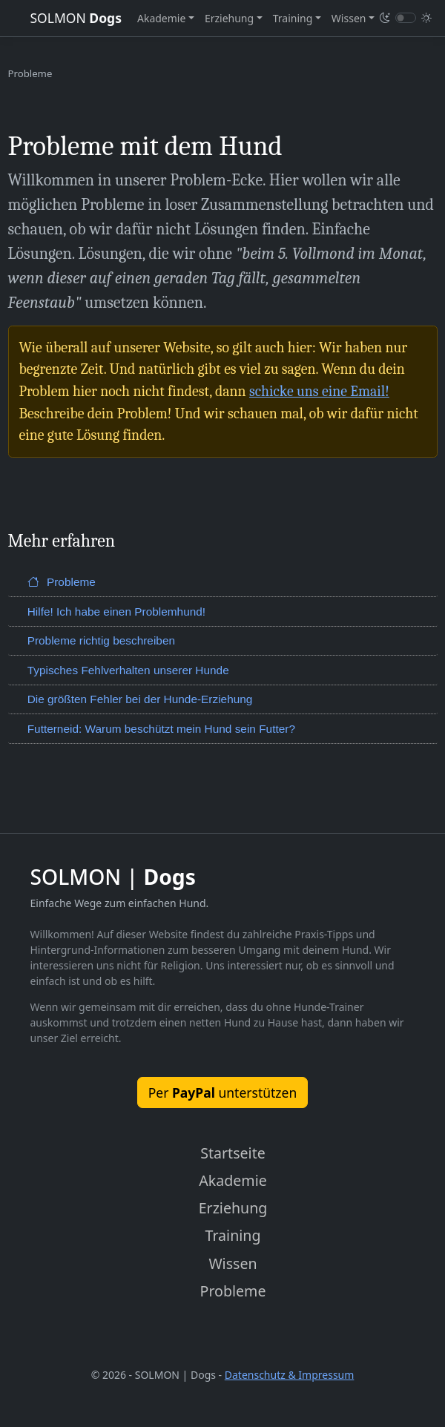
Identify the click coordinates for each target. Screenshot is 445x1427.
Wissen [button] (349, 18)
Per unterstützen (222, 1092)
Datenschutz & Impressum (290, 1375)
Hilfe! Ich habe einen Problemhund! (116, 611)
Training (233, 1235)
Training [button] (293, 18)
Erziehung (233, 1208)
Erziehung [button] (229, 18)
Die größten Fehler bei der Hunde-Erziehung (140, 699)
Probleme (61, 582)
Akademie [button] (161, 18)
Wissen (232, 1263)
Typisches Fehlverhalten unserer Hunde (128, 670)
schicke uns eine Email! (319, 391)
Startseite (233, 1153)
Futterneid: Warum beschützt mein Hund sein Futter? (161, 728)
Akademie (233, 1180)
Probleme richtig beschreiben (101, 640)
